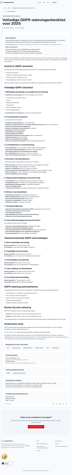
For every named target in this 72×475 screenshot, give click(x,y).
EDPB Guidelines (10, 361)
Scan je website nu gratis (36, 426)
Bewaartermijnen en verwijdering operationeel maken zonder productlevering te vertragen (31, 383)
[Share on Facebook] (53, 403)
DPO (44, 124)
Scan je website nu (9, 332)
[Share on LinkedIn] (59, 403)
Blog (44, 2)
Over (48, 2)
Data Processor (39, 347)
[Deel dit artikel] (63, 403)
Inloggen (54, 2)
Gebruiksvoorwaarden (42, 443)
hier (45, 339)
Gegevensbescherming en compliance (11, 16)
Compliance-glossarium (19, 373)
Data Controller (16, 347)
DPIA (48, 347)
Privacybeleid (58, 441)
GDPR (8, 373)
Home (39, 2)
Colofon (57, 443)
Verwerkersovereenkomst (61, 446)
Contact (39, 450)
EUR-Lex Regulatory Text (13, 358)
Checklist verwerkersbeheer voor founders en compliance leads (23, 387)
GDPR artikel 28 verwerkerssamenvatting (43, 447)
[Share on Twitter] (56, 403)
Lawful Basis (55, 347)
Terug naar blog (9, 11)
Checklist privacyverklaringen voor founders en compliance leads (24, 385)
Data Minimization (27, 347)
